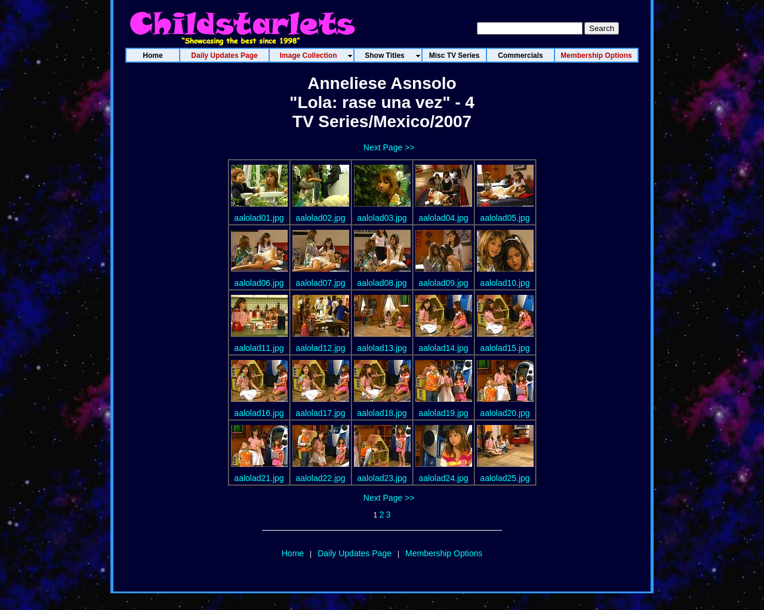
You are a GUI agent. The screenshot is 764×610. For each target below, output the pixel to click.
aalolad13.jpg (381, 348)
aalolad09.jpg (443, 283)
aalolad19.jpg (443, 413)
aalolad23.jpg (381, 478)
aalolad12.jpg (320, 348)
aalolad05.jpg (504, 218)
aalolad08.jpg (381, 283)
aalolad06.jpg (259, 283)
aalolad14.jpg (443, 348)
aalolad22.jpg (320, 478)
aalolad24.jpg (443, 478)
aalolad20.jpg (504, 413)
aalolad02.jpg (320, 218)
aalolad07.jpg (320, 283)
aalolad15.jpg (504, 348)
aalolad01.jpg (259, 218)
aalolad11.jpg (259, 348)
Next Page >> (389, 147)
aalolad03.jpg (381, 218)
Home (293, 553)
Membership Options (443, 553)
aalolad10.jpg (504, 283)
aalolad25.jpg (504, 478)
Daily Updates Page (355, 553)
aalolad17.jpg (320, 413)
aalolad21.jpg (259, 478)
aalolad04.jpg (443, 218)
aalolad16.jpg (259, 413)
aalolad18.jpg (381, 413)
